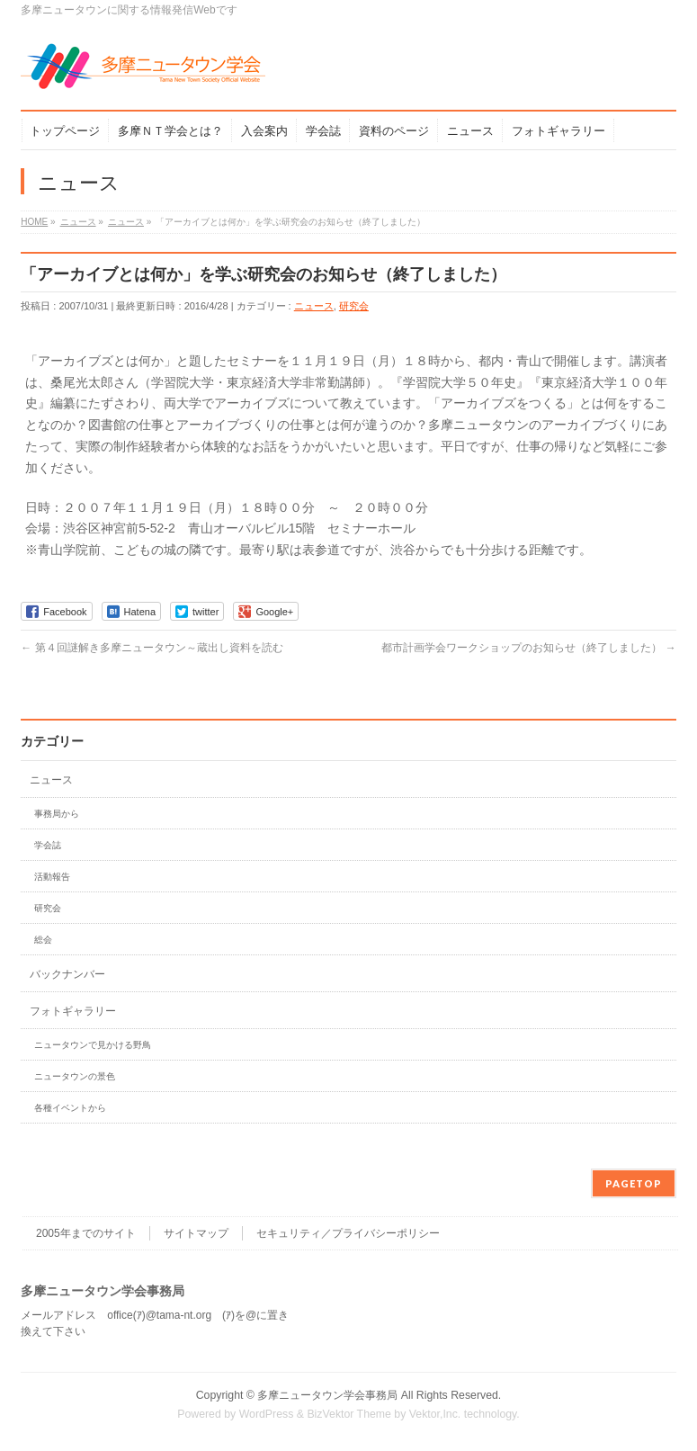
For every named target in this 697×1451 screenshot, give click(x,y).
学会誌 (47, 845)
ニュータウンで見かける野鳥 (92, 1045)
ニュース (314, 305)
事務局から (56, 814)
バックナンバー (67, 974)
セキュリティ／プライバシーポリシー (348, 1233)
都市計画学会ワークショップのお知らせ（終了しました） (528, 647)
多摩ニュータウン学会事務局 (327, 1395)
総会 (43, 940)
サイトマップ (196, 1233)
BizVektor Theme (349, 1414)
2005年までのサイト (86, 1233)
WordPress (266, 1414)
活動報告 (52, 877)
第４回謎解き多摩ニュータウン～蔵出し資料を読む (151, 647)
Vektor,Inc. (435, 1414)
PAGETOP (633, 1183)
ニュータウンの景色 (74, 1076)
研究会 (354, 305)
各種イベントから (70, 1108)
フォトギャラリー (73, 1011)
